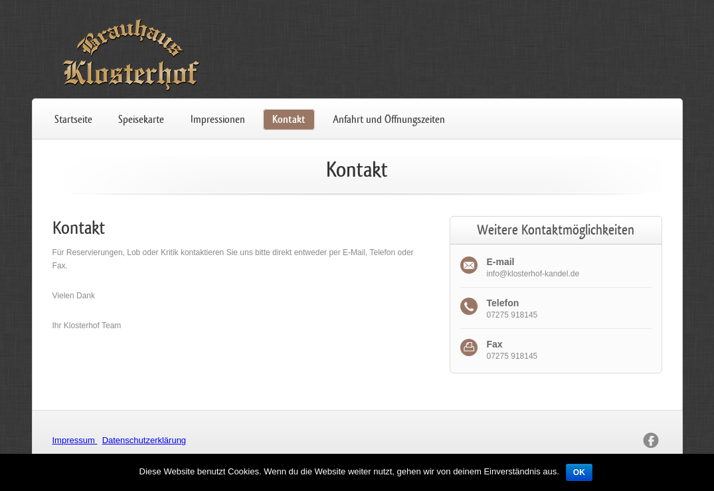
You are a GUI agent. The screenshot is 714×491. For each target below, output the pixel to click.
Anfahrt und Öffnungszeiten (389, 119)
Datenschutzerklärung (144, 440)
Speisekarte (141, 119)
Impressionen (218, 119)
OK (579, 472)
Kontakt (289, 119)
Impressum (75, 440)
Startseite (73, 119)
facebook (651, 440)
